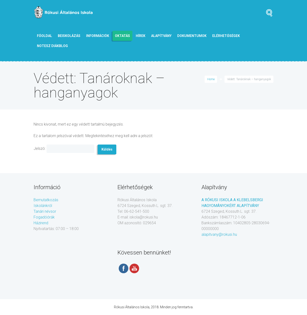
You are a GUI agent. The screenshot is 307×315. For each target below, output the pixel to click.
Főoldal (44, 36)
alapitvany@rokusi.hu (219, 234)
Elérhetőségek (226, 36)
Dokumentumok (192, 36)
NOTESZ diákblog (52, 46)
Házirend (41, 223)
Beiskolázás (69, 36)
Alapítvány (161, 36)
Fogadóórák (44, 217)
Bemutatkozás (46, 200)
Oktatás (122, 36)
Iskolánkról (43, 205)
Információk (97, 36)
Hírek (140, 36)
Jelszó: (64, 149)
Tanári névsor (45, 211)
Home (211, 79)
